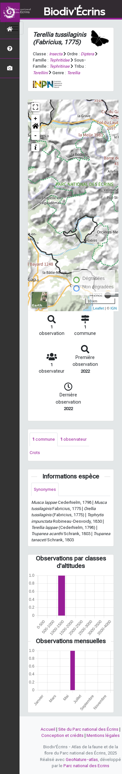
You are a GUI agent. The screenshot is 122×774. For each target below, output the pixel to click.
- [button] (35, 136)
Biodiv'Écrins (74, 12)
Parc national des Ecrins (86, 765)
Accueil (48, 729)
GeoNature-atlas (82, 759)
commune (43, 439)
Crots (35, 452)
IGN (113, 308)
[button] (35, 127)
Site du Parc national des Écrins (88, 729)
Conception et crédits (62, 735)
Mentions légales (103, 735)
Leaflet (98, 308)
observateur (73, 439)
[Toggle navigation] (14, 28)
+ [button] (35, 119)
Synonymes (45, 489)
